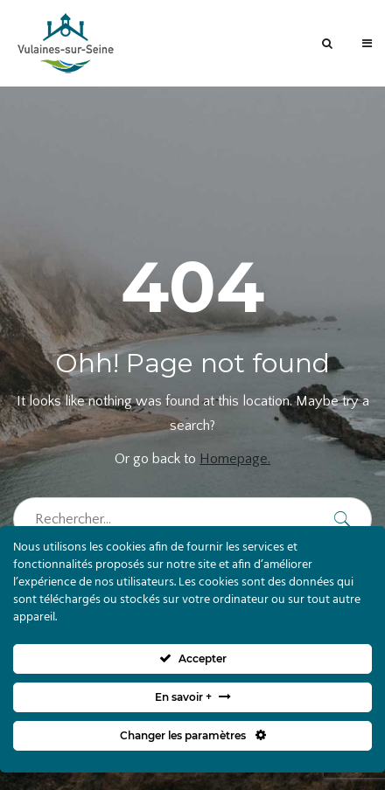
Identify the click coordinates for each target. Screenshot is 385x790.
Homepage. (235, 459)
